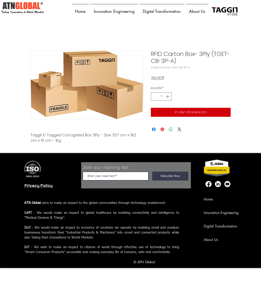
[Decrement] (154, 96)
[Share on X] (179, 129)
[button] (114, 9)
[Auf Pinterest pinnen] (162, 129)
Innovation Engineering (221, 212)
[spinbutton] (161, 96)
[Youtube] (227, 184)
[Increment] (168, 96)
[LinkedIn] (218, 184)
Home (208, 199)
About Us (211, 239)
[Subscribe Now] (170, 176)
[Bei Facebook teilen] (153, 129)
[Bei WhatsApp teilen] (171, 129)
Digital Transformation (220, 226)
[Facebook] (208, 184)
